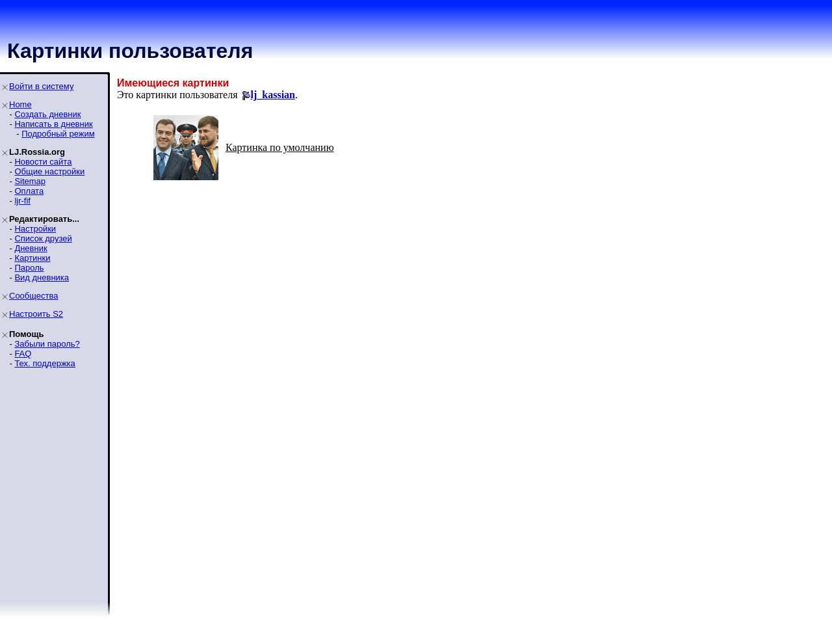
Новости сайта (43, 162)
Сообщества (33, 296)
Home (20, 104)
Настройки (35, 229)
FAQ (22, 353)
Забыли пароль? (46, 344)
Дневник (30, 248)
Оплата (29, 191)
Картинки (32, 258)
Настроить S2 (36, 314)
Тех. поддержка (44, 363)
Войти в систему (41, 86)
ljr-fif (22, 201)
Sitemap (30, 181)
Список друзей (43, 238)
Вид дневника (41, 277)
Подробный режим (57, 134)
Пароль (29, 268)
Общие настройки (49, 171)
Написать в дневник (53, 124)
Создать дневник (47, 114)
